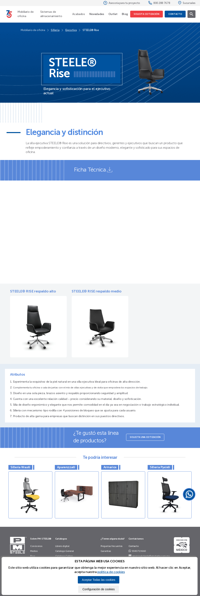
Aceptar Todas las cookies (98, 579)
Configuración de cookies (98, 589)
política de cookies (111, 572)
